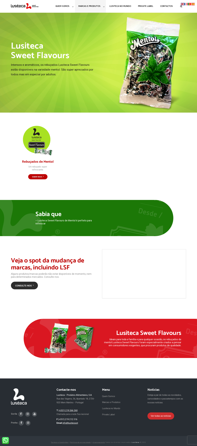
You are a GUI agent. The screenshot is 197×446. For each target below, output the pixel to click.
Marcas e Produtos (111, 402)
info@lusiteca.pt (70, 423)
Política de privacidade (80, 442)
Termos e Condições (59, 442)
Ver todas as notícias (161, 416)
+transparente (98, 442)
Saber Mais (38, 177)
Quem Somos (108, 396)
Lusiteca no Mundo (111, 408)
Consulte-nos (24, 285)
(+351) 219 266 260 (68, 410)
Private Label (108, 414)
